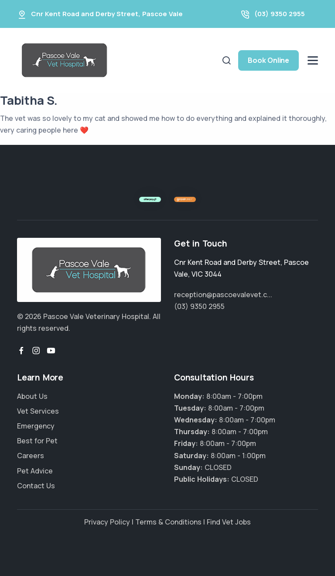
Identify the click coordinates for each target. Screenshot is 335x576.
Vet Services (38, 411)
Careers (30, 455)
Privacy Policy (107, 522)
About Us (32, 396)
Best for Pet (37, 441)
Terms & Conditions (168, 522)
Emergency (36, 426)
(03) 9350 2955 (279, 13)
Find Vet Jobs (229, 522)
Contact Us (36, 485)
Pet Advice (35, 471)
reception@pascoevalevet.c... (223, 294)
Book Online (268, 60)
